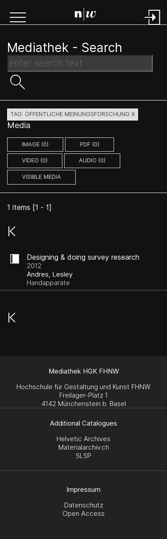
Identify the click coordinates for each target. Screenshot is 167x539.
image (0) (35, 144)
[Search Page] (85, 15)
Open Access (83, 513)
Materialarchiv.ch (83, 447)
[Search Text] (80, 63)
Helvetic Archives (83, 438)
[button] (18, 18)
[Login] (152, 25)
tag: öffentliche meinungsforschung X (72, 114)
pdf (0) (89, 144)
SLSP (83, 455)
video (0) (35, 160)
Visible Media (41, 176)
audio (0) (92, 160)
